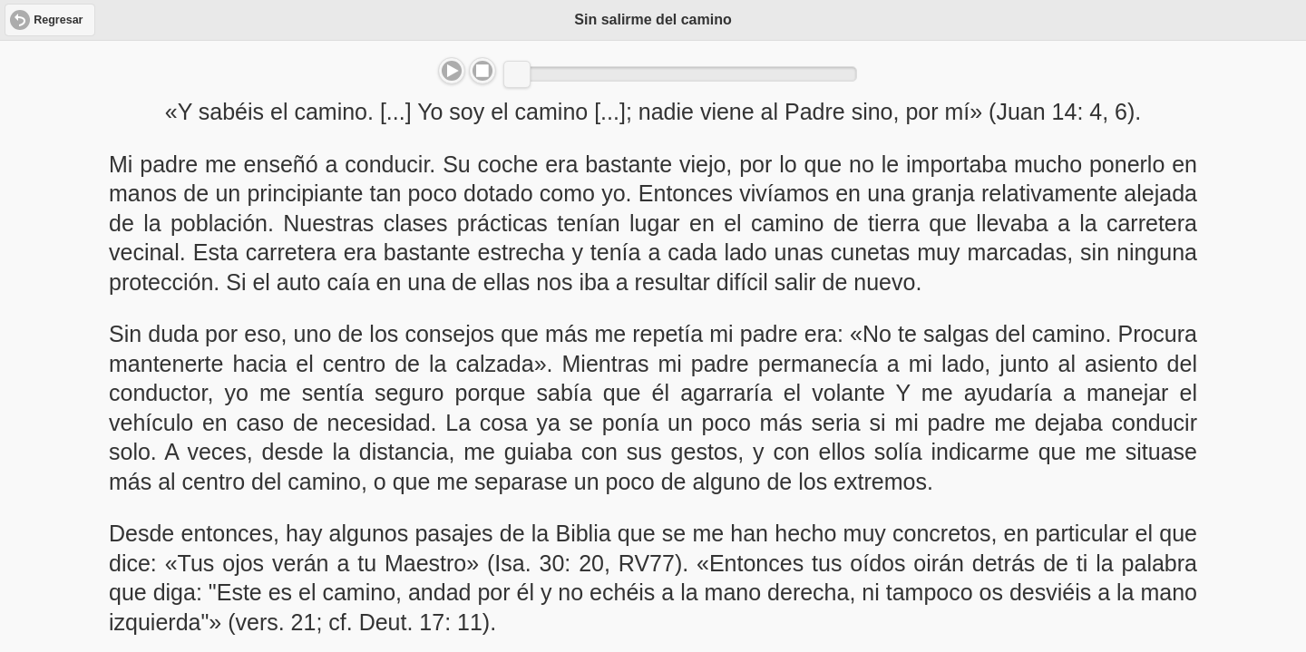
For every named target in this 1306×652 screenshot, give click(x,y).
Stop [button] (482, 70)
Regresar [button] (58, 20)
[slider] (517, 74)
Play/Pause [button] (451, 70)
